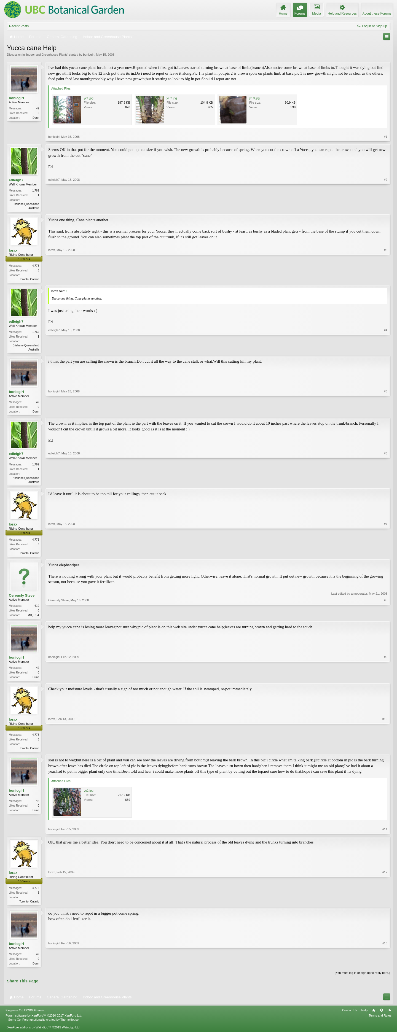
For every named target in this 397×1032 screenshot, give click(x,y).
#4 (385, 349)
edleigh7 (16, 180)
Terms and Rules (380, 1021)
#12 (384, 905)
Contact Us (349, 1016)
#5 (385, 412)
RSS (389, 1016)
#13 (384, 968)
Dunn (36, 117)
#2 (385, 207)
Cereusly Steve (21, 598)
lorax (13, 251)
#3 (385, 279)
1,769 (35, 190)
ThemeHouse (69, 1025)
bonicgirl (88, 54)
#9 (385, 680)
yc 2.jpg (172, 98)
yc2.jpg (88, 795)
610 (36, 608)
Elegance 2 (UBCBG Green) (25, 1016)
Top (381, 1016)
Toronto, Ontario (29, 279)
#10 (384, 751)
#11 (384, 834)
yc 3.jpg (254, 98)
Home (373, 1016)
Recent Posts (19, 26)
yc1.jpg (88, 98)
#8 (385, 617)
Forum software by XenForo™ (44, 1021)
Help (364, 1016)
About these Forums (377, 13)
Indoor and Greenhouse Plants (47, 54)
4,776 (35, 266)
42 (37, 108)
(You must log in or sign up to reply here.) (362, 978)
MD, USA (33, 618)
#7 (385, 554)
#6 (385, 483)
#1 (385, 136)
